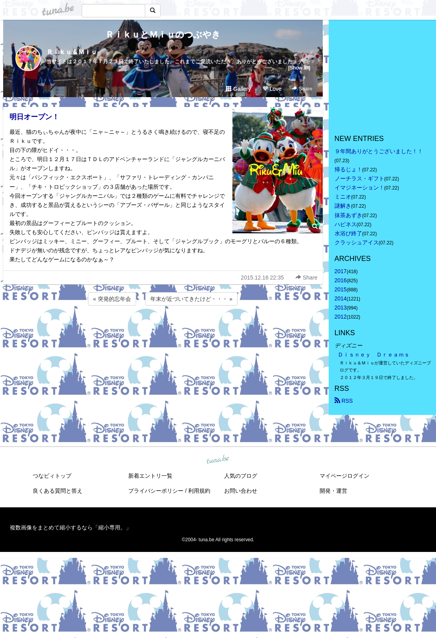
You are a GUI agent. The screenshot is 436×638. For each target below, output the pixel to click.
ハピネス (346, 224)
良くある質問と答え (57, 491)
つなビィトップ (52, 476)
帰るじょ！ (348, 169)
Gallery (238, 89)
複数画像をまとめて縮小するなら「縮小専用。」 (70, 527)
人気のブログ (240, 476)
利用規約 (199, 491)
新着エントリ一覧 (150, 476)
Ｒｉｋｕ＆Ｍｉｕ (72, 52)
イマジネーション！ (359, 187)
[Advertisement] (163, 328)
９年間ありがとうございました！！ (379, 151)
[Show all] (299, 68)
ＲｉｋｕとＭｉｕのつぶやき (163, 34)
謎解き (343, 206)
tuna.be (218, 459)
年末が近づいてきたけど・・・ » (191, 299)
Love (271, 89)
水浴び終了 (348, 233)
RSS (344, 401)
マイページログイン (344, 476)
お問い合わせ (240, 491)
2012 (341, 316)
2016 (341, 280)
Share (302, 89)
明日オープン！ (34, 117)
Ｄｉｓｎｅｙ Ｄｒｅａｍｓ (374, 354)
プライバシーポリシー (155, 491)
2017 (341, 271)
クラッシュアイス (357, 242)
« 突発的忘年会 (112, 299)
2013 (341, 307)
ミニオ (343, 196)
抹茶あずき (348, 215)
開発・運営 (333, 491)
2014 (341, 298)
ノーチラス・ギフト (359, 178)
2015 (341, 289)
